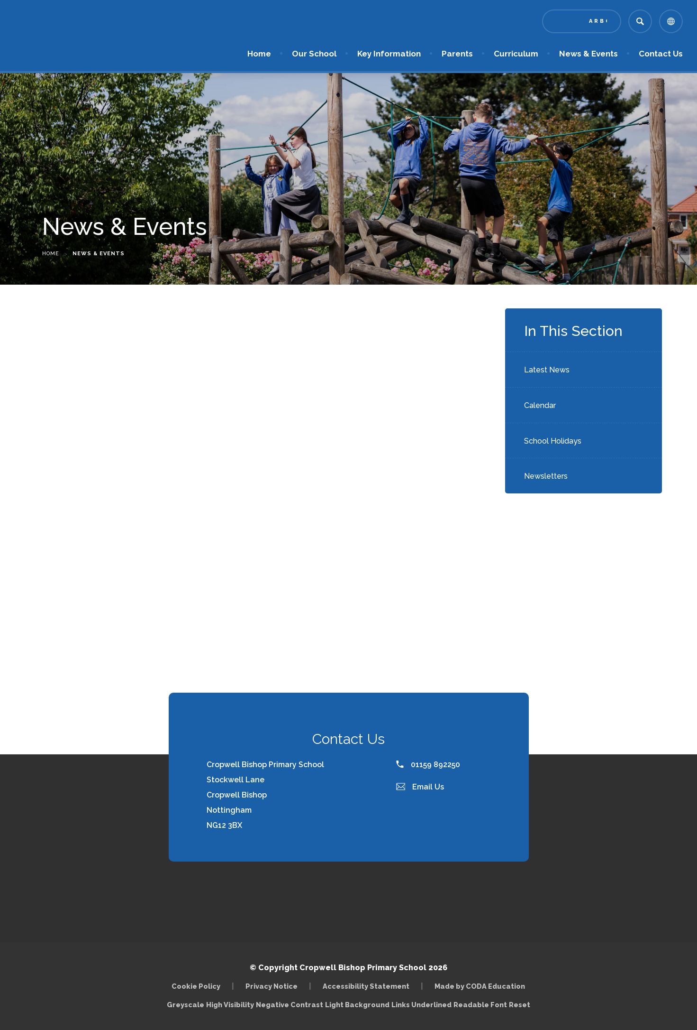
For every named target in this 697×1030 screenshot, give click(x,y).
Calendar (540, 405)
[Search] (640, 21)
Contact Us (661, 53)
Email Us (420, 786)
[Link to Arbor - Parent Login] (581, 21)
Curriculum (516, 53)
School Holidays (552, 440)
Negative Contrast (289, 1005)
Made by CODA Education (479, 986)
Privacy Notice (271, 986)
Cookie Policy (196, 986)
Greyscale (185, 1005)
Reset (519, 1005)
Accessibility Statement (366, 986)
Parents (457, 53)
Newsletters (546, 476)
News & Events (588, 53)
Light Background (357, 1005)
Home (259, 53)
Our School (314, 53)
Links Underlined (421, 1005)
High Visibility (230, 1005)
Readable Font (480, 1005)
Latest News (547, 369)
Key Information (389, 53)
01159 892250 (428, 764)
